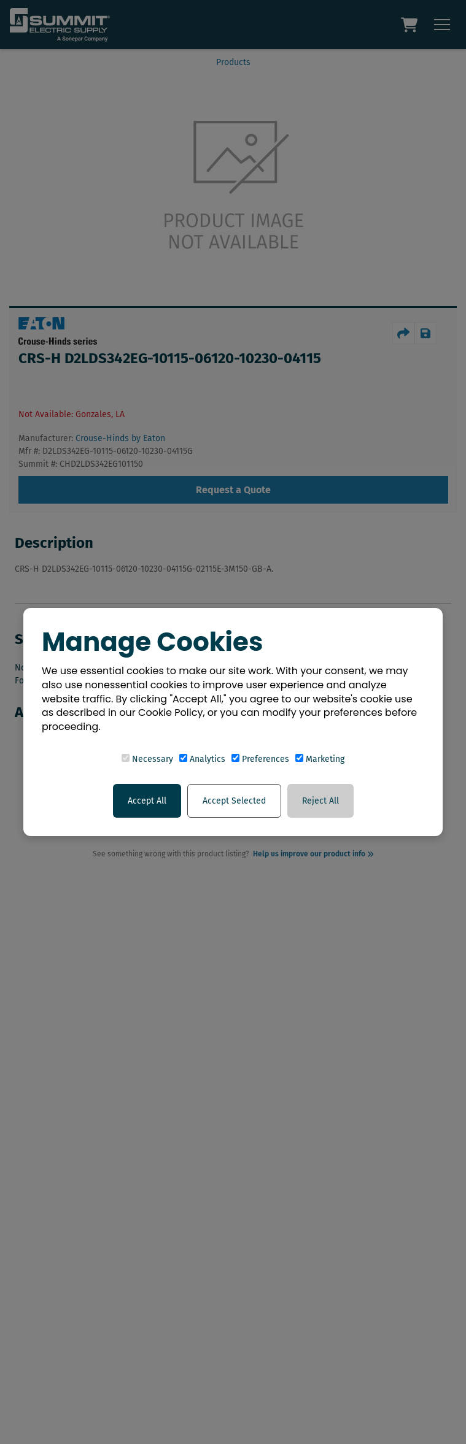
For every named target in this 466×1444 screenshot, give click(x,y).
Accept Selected (234, 801)
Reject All (320, 801)
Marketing (319, 759)
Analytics (202, 759)
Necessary (147, 759)
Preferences (260, 759)
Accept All (147, 801)
